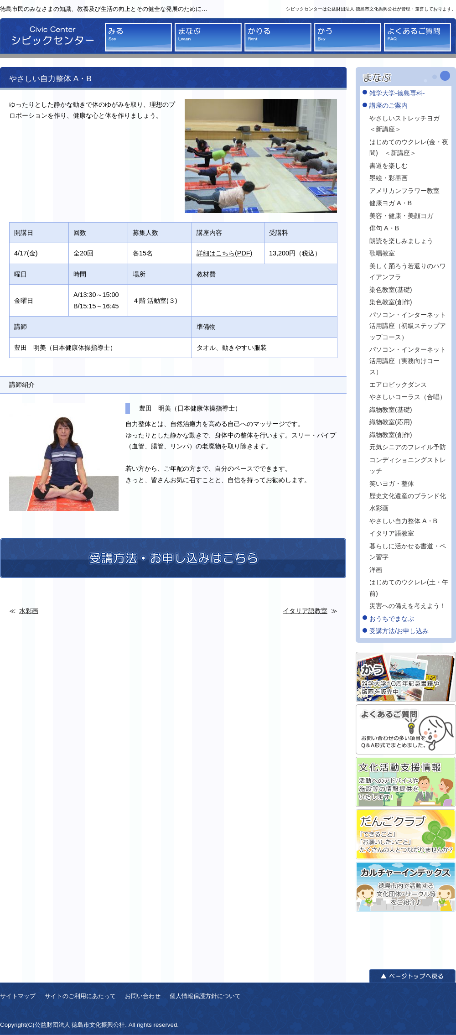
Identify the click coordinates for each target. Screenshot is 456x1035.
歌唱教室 (382, 253)
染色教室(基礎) (390, 289)
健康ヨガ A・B (390, 203)
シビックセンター (50, 38)
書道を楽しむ (388, 165)
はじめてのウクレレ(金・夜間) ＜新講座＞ (408, 147)
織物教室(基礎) (390, 409)
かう (347, 37)
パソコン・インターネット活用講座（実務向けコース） (407, 360)
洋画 (375, 569)
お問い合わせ (143, 996)
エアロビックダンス (398, 384)
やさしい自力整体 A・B (403, 521)
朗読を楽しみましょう (401, 240)
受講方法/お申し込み (399, 631)
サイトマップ (18, 996)
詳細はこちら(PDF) (224, 253)
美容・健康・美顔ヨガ (401, 215)
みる (138, 37)
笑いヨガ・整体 (391, 483)
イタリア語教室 (305, 610)
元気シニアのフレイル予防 (407, 447)
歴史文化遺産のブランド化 (407, 495)
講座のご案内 (388, 105)
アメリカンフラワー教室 (404, 190)
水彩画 (28, 610)
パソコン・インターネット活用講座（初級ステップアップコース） (407, 326)
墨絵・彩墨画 (388, 178)
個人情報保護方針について (205, 996)
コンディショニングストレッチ (407, 465)
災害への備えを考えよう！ (407, 605)
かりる (277, 37)
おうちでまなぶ (391, 618)
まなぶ (208, 37)
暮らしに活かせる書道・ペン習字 (407, 551)
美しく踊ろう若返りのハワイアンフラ (407, 271)
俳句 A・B (384, 228)
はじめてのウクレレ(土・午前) (408, 587)
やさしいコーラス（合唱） (407, 396)
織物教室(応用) (390, 422)
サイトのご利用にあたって (80, 996)
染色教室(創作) (390, 302)
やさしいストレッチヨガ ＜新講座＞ (409, 123)
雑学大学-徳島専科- (397, 93)
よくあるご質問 (417, 37)
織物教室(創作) (390, 434)
